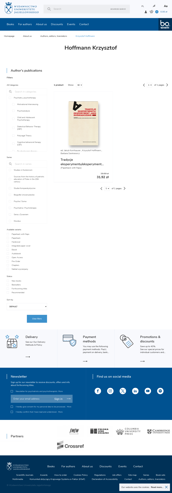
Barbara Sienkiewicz (70, 153)
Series (146, 475)
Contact (84, 24)
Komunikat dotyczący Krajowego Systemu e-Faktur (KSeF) (57, 479)
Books (10, 24)
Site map (132, 475)
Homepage (9, 36)
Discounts (57, 24)
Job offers (116, 475)
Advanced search (118, 9)
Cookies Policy (81, 475)
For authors (25, 24)
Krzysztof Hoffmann (85, 36)
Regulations (100, 475)
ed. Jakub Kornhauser (70, 150)
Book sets (160, 475)
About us (41, 24)
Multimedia (17, 479)
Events (71, 24)
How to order (60, 475)
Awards (44, 475)
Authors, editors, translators (53, 36)
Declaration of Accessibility (105, 479)
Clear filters (37, 319)
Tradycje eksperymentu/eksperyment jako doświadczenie (81, 164)
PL (142, 6)
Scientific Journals (24, 475)
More (60, 391)
